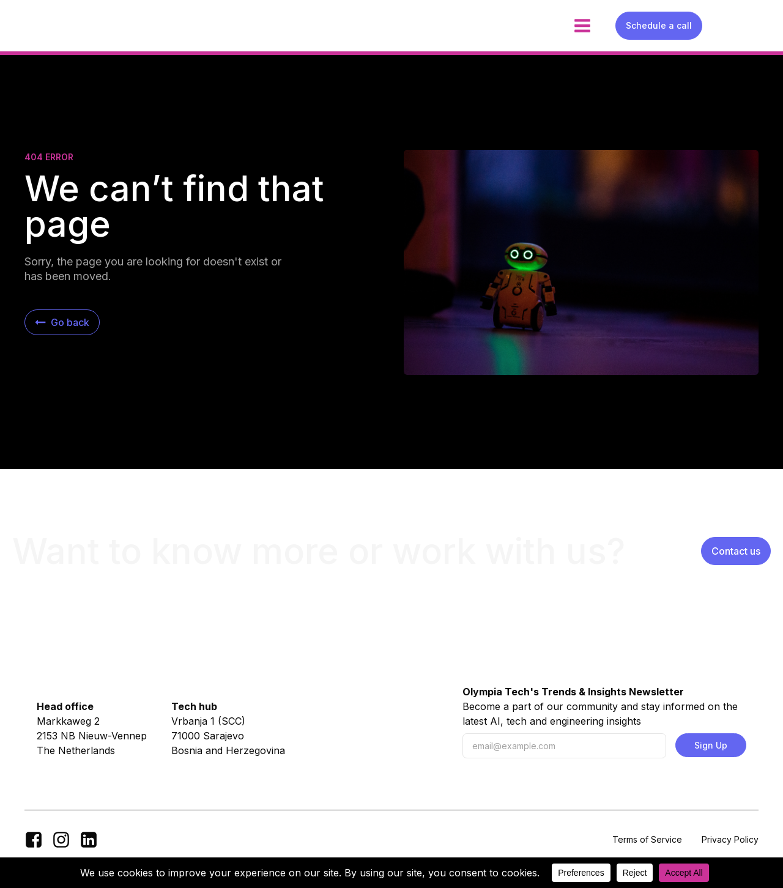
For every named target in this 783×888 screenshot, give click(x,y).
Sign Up (710, 745)
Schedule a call (659, 25)
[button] (62, 322)
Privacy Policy (730, 839)
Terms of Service (647, 839)
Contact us (735, 551)
